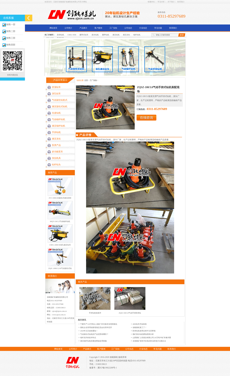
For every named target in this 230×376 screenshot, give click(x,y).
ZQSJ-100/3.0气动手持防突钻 (130, 313)
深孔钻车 (56, 93)
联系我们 (180, 2)
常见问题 (158, 28)
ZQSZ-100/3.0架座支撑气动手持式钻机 (93, 140)
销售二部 (8, 31)
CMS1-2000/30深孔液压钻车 (60, 245)
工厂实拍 (113, 28)
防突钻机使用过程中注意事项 (144, 331)
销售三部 (8, 38)
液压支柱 (126, 35)
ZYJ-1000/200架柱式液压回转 (60, 198)
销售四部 (8, 45)
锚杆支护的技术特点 (88, 338)
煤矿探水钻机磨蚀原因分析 (143, 334)
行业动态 (143, 28)
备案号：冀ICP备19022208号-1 (103, 368)
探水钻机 (95, 35)
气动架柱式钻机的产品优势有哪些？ (94, 334)
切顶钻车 (56, 87)
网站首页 (53, 28)
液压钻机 (116, 35)
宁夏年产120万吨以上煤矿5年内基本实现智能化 (98, 324)
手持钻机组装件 (95, 313)
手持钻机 (56, 132)
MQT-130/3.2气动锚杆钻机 (60, 221)
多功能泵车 (57, 151)
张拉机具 (56, 158)
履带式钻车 (84, 35)
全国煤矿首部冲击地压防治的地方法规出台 (149, 341)
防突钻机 (60, 35)
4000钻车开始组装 (140, 324)
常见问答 (161, 2)
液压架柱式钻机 (59, 106)
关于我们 (171, 2)
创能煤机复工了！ (140, 327)
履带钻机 (105, 35)
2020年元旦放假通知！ (89, 331)
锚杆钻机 (136, 35)
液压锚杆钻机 (58, 126)
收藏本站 (151, 2)
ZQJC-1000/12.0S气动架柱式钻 (60, 268)
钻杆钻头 (56, 164)
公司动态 (128, 28)
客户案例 (98, 28)
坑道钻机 (56, 113)
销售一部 (8, 24)
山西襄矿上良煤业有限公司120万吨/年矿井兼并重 (152, 338)
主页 (86, 80)
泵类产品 (56, 145)
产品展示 (83, 28)
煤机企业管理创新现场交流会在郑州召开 (96, 327)
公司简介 (68, 28)
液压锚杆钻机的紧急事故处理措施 (93, 341)
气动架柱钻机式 (59, 100)
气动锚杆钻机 (58, 119)
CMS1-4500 (71, 35)
